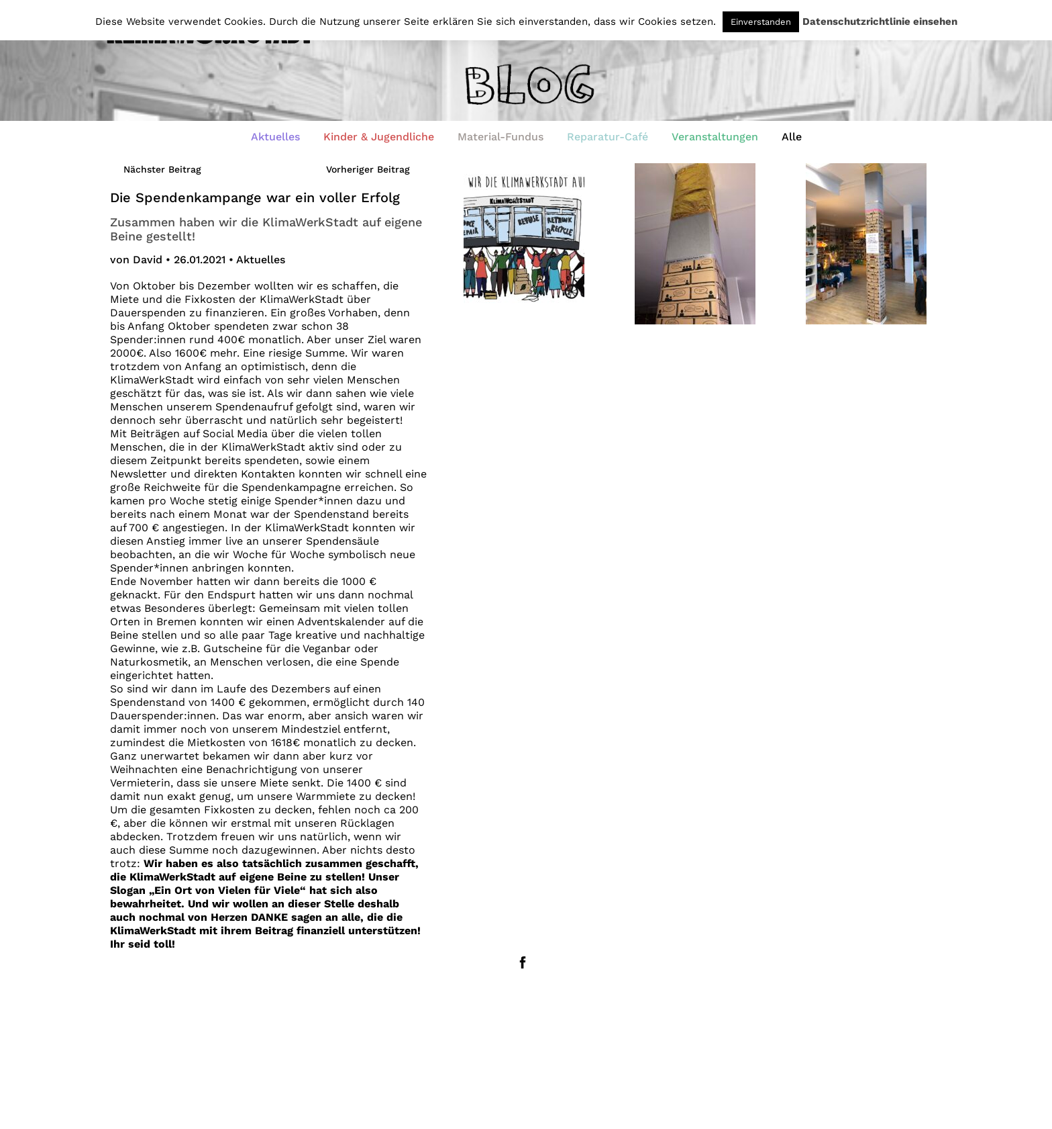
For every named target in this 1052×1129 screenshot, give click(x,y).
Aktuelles (275, 136)
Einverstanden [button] (761, 22)
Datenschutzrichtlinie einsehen (879, 22)
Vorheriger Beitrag (368, 169)
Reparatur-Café (607, 136)
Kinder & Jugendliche (378, 136)
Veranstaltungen (715, 136)
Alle (792, 136)
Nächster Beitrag (162, 169)
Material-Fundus (500, 136)
